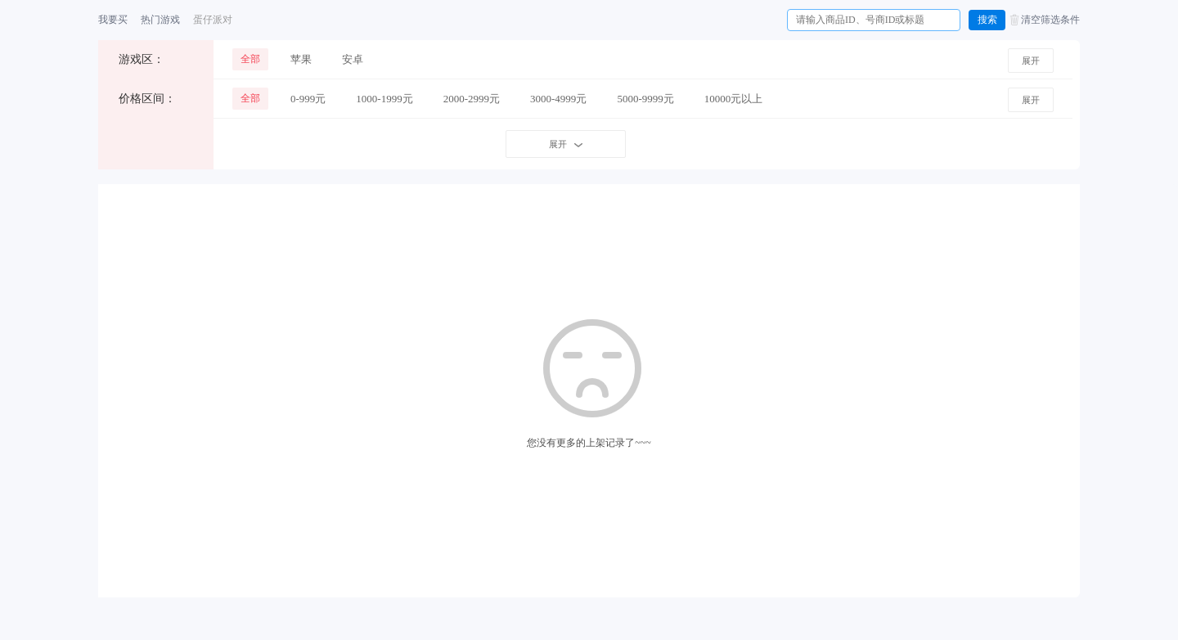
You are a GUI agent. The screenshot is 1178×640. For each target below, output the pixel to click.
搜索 (987, 19)
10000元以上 (733, 98)
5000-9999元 (645, 98)
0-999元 (308, 98)
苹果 (301, 59)
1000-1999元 (384, 98)
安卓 (352, 59)
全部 (250, 59)
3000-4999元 (558, 98)
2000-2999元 (471, 98)
